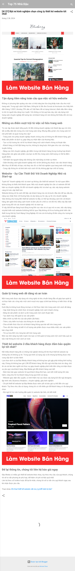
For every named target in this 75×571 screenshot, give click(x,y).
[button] (71, 12)
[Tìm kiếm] (71, 5)
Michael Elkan (44, 566)
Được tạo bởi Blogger (38, 562)
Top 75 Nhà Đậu (18, 4)
